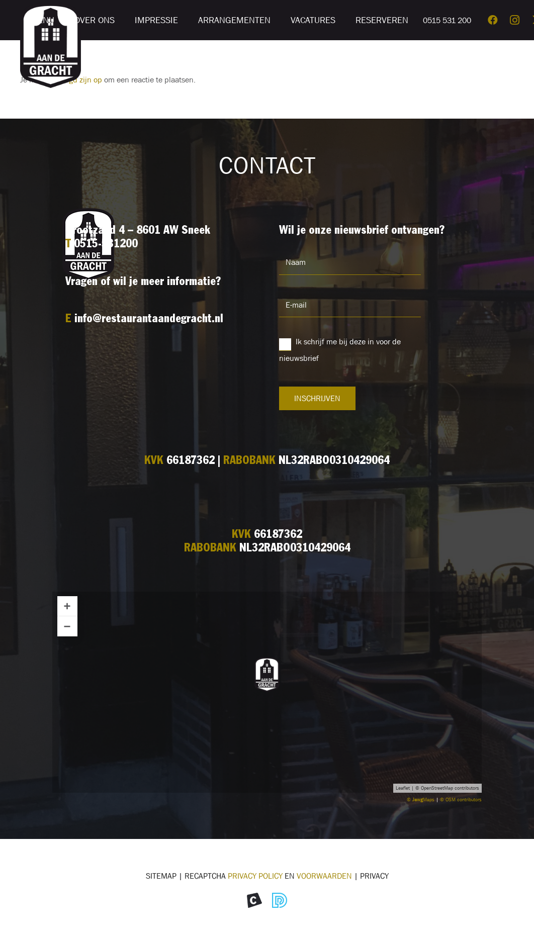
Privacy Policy (255, 875)
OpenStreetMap (437, 788)
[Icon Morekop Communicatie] (254, 900)
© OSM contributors (461, 799)
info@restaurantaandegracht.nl (148, 319)
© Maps (420, 799)
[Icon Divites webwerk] (279, 900)
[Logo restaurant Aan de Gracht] (50, 45)
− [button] (67, 626)
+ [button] (67, 606)
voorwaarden (324, 875)
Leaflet (403, 788)
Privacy (374, 875)
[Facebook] (493, 20)
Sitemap (161, 875)
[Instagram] (515, 20)
